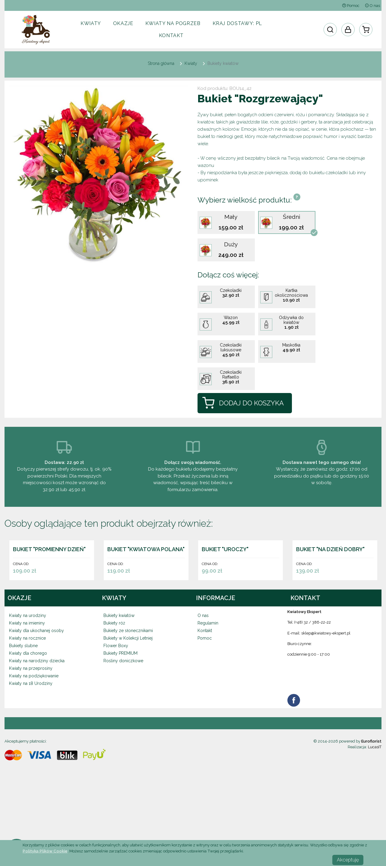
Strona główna (161, 63)
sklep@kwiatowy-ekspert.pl (325, 710)
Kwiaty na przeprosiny (30, 745)
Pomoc (350, 5)
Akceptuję (348, 860)
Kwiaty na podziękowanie (34, 753)
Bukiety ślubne (23, 723)
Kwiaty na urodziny (27, 693)
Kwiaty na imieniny (27, 700)
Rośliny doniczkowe (123, 738)
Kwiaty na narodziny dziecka (37, 738)
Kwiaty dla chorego (28, 730)
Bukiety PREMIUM (120, 730)
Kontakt (171, 35)
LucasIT (374, 824)
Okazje (123, 23)
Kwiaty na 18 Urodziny (30, 761)
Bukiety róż (114, 700)
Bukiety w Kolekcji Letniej (128, 715)
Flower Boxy (115, 723)
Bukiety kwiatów (118, 693)
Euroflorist (371, 818)
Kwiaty (91, 23)
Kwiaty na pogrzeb (173, 23)
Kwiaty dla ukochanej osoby (36, 708)
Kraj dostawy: (237, 23)
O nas (372, 5)
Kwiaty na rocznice (27, 715)
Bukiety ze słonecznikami (128, 708)
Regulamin (208, 700)
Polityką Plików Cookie (45, 850)
